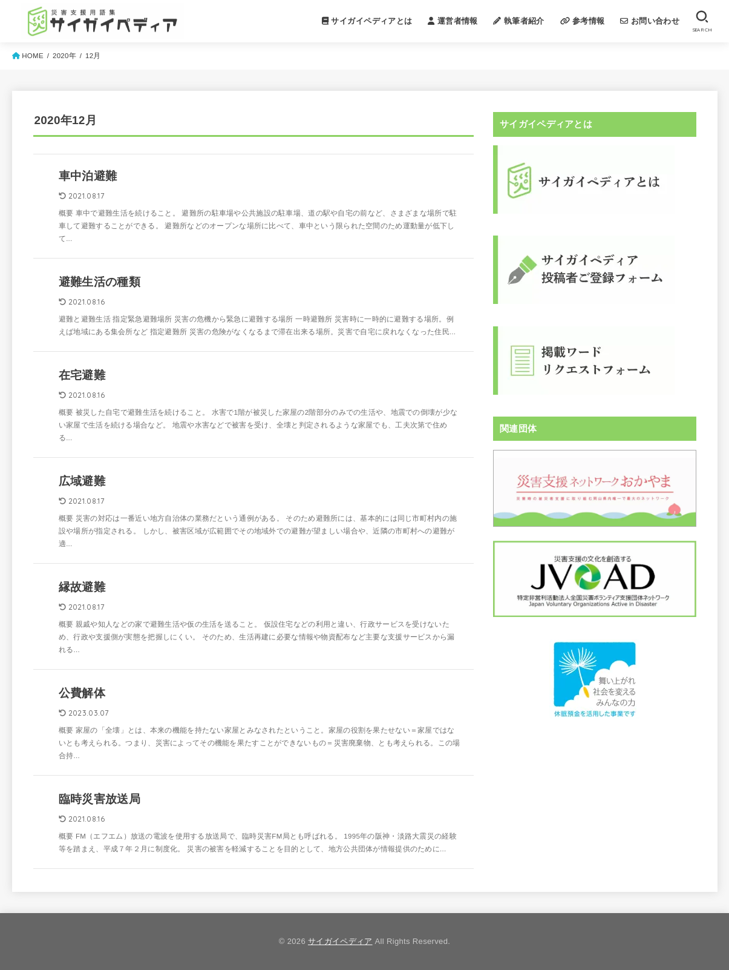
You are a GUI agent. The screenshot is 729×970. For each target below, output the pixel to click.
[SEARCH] (702, 21)
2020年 (64, 55)
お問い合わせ (649, 20)
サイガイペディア (340, 941)
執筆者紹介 (518, 20)
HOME (33, 55)
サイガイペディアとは (367, 20)
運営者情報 (452, 20)
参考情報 (582, 20)
